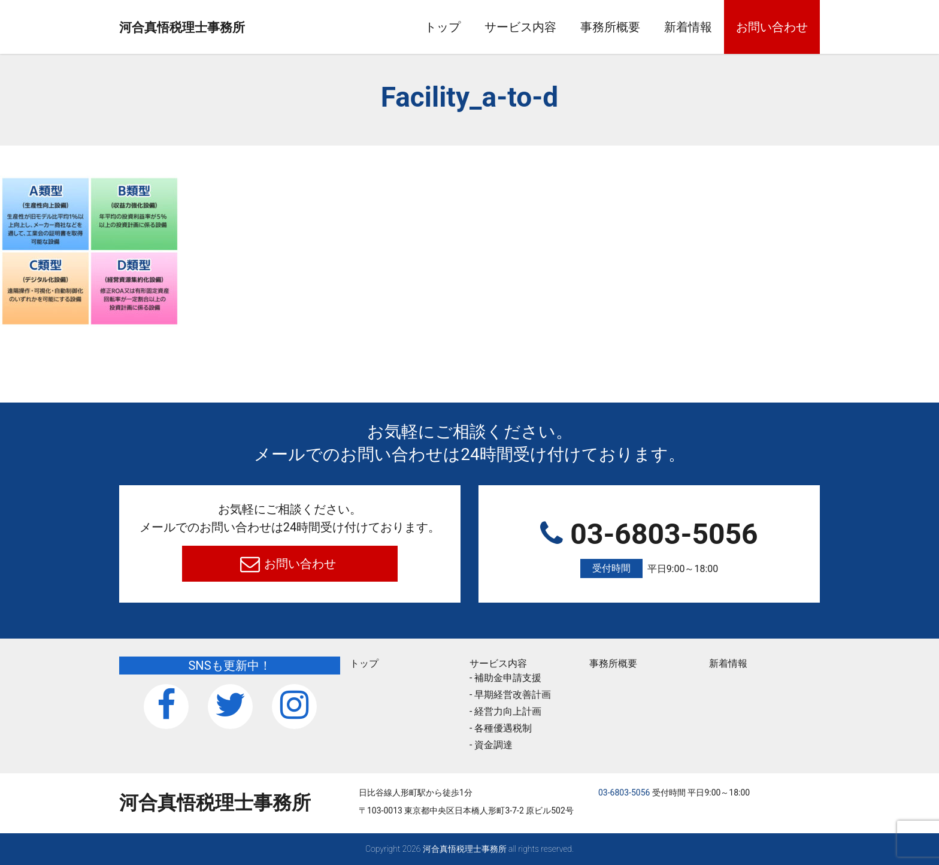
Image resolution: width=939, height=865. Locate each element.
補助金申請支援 (507, 677)
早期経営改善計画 (512, 694)
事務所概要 (610, 27)
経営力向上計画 (507, 711)
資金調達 (493, 745)
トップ (443, 27)
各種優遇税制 (503, 728)
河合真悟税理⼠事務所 (215, 27)
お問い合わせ (772, 27)
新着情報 (688, 27)
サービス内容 (520, 27)
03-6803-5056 (649, 548)
